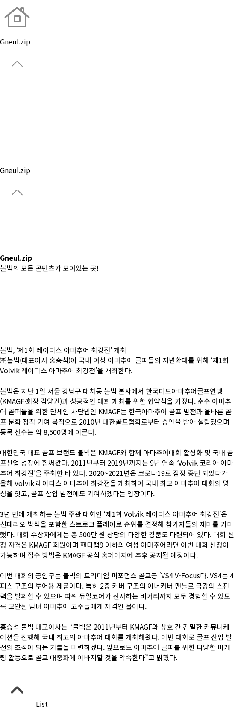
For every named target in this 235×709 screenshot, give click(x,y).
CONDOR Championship (38, 227)
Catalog (12, 247)
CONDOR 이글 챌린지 (32, 237)
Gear (7, 119)
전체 (6, 278)
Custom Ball (19, 129)
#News (11, 298)
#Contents (16, 339)
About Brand (20, 88)
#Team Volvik (22, 329)
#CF (6, 288)
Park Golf (14, 139)
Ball (6, 108)
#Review (13, 319)
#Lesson (13, 309)
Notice (11, 160)
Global (10, 98)
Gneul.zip (15, 149)
